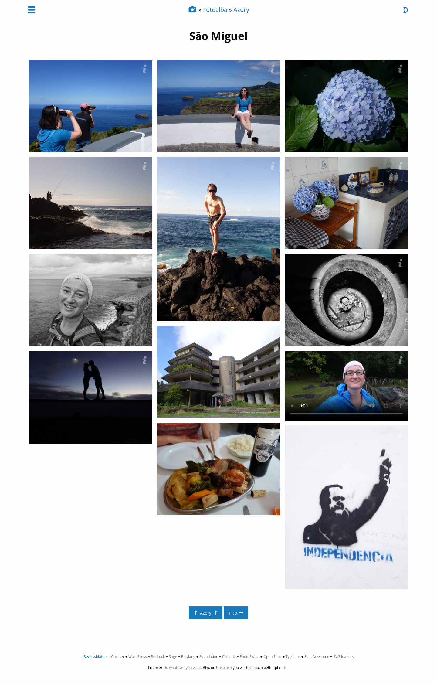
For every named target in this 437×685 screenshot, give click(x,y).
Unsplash (224, 667)
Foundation (208, 656)
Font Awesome (316, 656)
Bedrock (158, 656)
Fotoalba (215, 9)
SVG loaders (343, 656)
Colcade (229, 656)
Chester (117, 656)
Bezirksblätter (95, 656)
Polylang (188, 656)
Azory (241, 9)
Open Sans (272, 656)
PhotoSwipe (249, 656)
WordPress (137, 656)
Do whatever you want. (182, 667)
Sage (173, 656)
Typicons (293, 656)
